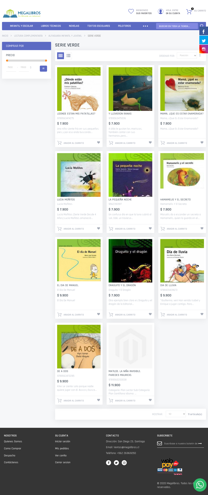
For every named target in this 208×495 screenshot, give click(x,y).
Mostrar (157, 414)
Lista (68, 55)
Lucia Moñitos (66, 199)
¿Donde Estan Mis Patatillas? (76, 114)
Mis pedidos (62, 448)
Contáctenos (11, 462)
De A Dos (62, 371)
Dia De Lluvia (168, 285)
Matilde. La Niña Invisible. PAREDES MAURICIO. (125, 373)
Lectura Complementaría (28, 35)
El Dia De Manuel (67, 285)
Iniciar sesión (62, 441)
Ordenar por (166, 56)
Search (202, 26)
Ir (43, 68)
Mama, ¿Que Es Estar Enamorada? (182, 114)
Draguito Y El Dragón (122, 285)
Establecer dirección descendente (200, 55)
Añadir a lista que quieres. (99, 142)
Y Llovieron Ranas (120, 114)
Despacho (9, 455)
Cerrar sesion (62, 462)
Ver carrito (61, 455)
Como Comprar (12, 448)
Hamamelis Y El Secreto (175, 199)
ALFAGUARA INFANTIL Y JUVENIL (65, 35)
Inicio (5, 35)
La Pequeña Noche (120, 199)
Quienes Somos (13, 441)
